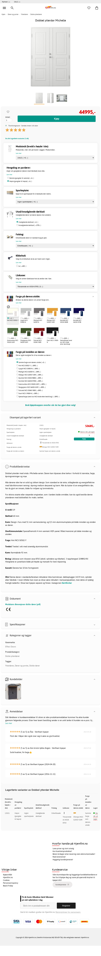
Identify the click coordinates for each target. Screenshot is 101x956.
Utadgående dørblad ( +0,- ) (28, 222)
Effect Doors (10, 646)
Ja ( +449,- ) (22, 266)
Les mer (8, 723)
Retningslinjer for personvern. (68, 912)
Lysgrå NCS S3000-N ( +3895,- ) (29, 369)
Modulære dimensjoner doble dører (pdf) (23, 604)
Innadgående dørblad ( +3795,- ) (30, 225)
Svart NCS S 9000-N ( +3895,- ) (29, 393)
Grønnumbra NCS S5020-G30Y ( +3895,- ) (32, 384)
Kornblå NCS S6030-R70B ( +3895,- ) (31, 381)
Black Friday (8, 886)
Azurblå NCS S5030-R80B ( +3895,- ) (31, 378)
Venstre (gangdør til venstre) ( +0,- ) (21, 178)
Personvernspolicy (10, 883)
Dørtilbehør (67, 583)
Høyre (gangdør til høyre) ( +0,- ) (20, 181)
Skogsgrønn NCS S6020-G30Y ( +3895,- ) (32, 387)
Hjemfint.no (8, 877)
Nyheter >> (6, 2)
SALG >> (17, 2)
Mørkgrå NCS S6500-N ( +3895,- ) (30, 372)
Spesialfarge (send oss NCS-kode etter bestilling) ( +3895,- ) (39, 397)
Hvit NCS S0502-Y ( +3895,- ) (28, 366)
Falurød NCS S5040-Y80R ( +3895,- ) (31, 390)
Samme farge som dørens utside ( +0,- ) (32, 362)
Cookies (6, 880)
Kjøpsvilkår (7, 874)
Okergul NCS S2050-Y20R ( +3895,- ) (31, 375)
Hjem (3, 14)
